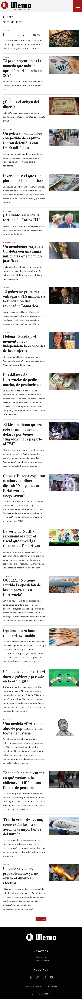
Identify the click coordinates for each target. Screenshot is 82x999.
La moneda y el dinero (21, 35)
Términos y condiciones (34, 986)
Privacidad (52, 986)
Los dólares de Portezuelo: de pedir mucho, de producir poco (23, 380)
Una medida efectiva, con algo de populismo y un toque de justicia (24, 728)
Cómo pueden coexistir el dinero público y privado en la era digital (24, 676)
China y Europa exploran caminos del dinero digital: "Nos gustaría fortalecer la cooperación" (24, 486)
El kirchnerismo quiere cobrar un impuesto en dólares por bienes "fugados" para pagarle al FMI (22, 434)
